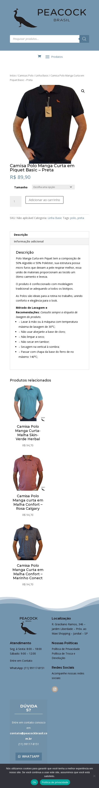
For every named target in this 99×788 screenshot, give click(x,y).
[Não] (94, 776)
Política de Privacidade (66, 649)
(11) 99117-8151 (34, 668)
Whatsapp (30, 756)
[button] (82, 91)
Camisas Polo (26, 75)
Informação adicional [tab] (29, 241)
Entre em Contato (21, 660)
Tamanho (21, 187)
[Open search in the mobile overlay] (49, 39)
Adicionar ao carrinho (44, 200)
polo (73, 218)
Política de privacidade (55, 782)
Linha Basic (42, 75)
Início (13, 75)
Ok (34, 782)
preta (80, 218)
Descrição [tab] (21, 234)
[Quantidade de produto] (16, 201)
